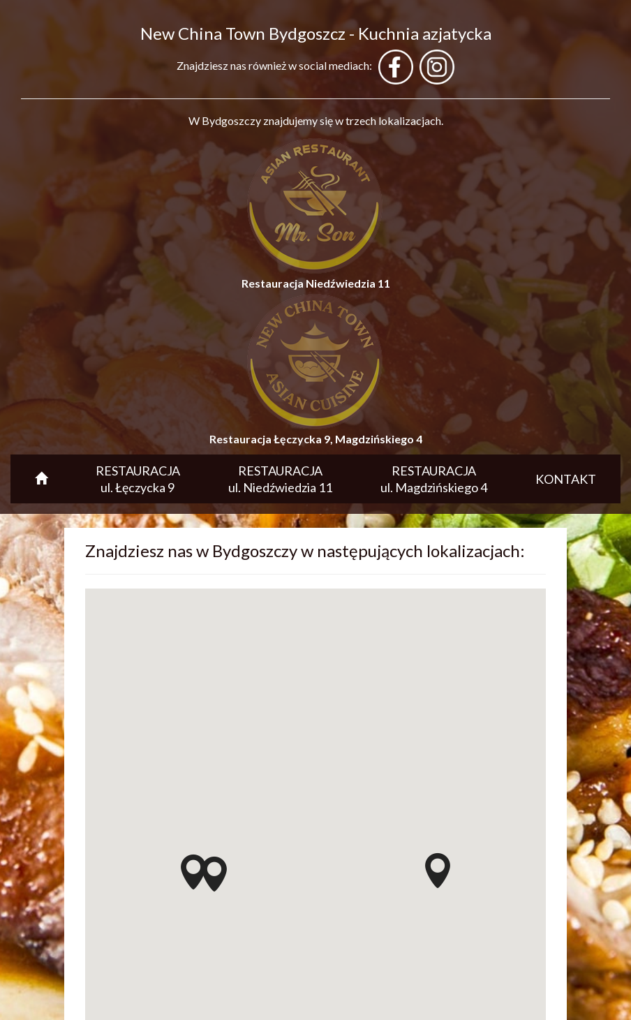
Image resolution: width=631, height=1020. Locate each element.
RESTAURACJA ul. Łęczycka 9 (138, 479)
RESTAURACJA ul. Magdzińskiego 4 (433, 479)
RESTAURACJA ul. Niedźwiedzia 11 (280, 479)
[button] (214, 874)
